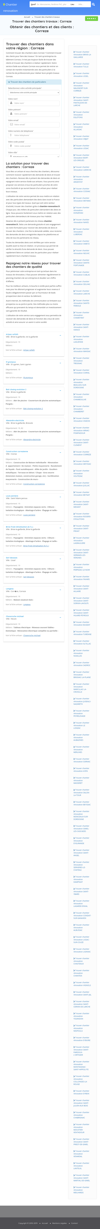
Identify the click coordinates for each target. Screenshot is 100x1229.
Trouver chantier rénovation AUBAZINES (81, 737)
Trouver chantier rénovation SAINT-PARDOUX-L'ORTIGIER (81, 1051)
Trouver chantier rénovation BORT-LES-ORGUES (81, 158)
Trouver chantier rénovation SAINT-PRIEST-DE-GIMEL (81, 1142)
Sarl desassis (28, 577)
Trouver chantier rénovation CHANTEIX (81, 973)
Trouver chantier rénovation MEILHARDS (81, 1190)
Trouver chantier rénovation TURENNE (82, 632)
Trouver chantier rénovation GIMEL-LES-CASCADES (81, 828)
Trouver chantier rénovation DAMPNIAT (81, 879)
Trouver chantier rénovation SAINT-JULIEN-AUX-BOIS (81, 1103)
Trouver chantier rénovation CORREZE (82, 453)
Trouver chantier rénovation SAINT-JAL (82, 993)
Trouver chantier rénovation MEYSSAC (82, 462)
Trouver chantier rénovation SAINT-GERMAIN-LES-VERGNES (81, 554)
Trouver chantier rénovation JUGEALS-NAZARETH (82, 701)
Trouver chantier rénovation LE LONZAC (81, 725)
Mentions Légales (59, 1223)
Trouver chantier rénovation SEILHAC (82, 282)
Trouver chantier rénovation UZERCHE (82, 168)
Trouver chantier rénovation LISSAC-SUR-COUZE (81, 939)
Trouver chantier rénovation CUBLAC (82, 273)
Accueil (27, 17)
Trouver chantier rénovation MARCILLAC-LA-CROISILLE (81, 688)
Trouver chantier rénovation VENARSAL (81, 1154)
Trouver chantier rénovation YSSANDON (81, 1016)
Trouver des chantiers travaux (47, 17)
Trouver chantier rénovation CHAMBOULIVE (81, 397)
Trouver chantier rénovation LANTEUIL (81, 1166)
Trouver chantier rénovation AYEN (81, 769)
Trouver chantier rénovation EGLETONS (81, 115)
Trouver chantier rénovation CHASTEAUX (81, 961)
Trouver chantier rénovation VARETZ (82, 242)
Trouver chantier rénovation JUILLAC (82, 484)
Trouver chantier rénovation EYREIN (81, 1092)
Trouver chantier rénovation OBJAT (81, 137)
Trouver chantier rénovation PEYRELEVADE (81, 713)
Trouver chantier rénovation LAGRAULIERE (81, 540)
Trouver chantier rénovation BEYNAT (82, 493)
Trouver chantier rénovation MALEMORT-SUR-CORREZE (81, 87)
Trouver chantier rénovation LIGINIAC (82, 950)
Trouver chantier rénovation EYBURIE (82, 1038)
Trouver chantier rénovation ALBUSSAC (81, 927)
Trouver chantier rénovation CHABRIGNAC (81, 1115)
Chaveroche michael (32, 635)
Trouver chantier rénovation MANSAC (82, 350)
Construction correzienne (34, 484)
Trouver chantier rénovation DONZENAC (81, 210)
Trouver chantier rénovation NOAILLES (81, 653)
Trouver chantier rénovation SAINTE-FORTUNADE (82, 263)
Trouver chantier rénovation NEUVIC (82, 251)
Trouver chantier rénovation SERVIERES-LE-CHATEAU (81, 866)
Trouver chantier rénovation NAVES (81, 221)
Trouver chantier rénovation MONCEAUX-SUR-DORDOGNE (81, 815)
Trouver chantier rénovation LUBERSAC (81, 232)
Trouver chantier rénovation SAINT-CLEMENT (81, 442)
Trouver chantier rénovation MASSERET (81, 780)
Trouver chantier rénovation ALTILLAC (82, 642)
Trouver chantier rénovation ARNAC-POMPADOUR (82, 430)
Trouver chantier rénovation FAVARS (82, 577)
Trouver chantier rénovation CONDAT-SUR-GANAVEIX (82, 915)
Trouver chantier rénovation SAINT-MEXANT (81, 504)
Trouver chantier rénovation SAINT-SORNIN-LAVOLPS (81, 600)
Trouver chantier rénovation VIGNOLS (82, 983)
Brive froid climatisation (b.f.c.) (36, 546)
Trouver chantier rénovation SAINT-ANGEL (81, 853)
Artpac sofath (29, 350)
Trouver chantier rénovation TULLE (81, 65)
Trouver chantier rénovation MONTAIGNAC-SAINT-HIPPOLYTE (81, 1065)
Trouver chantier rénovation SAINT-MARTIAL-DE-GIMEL (82, 1178)
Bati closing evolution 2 (33, 408)
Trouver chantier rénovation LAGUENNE (81, 339)
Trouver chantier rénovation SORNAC (82, 760)
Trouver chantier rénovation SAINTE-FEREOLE (82, 303)
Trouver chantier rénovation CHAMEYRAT (81, 315)
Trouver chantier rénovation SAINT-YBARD (81, 891)
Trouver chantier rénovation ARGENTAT (81, 179)
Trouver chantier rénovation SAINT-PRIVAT (81, 528)
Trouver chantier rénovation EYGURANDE (81, 840)
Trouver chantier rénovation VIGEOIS (82, 419)
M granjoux (28, 377)
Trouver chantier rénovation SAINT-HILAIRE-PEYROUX (81, 613)
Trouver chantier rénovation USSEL (81, 74)
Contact (74, 1223)
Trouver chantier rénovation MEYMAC (82, 199)
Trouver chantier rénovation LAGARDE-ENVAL (81, 903)
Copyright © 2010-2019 (27, 1223)
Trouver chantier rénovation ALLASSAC (81, 127)
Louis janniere (29, 515)
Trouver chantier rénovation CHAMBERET (81, 409)
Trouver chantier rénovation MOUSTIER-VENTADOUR (81, 1128)
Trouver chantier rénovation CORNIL (82, 371)
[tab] (33, 335)
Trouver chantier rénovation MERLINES (81, 749)
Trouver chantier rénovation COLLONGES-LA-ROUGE (81, 1080)
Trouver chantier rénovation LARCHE (82, 292)
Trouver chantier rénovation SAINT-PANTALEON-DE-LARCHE (81, 101)
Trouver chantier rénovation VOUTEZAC (81, 473)
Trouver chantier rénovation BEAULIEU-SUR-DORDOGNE (81, 383)
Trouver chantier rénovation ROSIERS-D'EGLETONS (82, 516)
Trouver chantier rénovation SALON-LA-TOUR (82, 792)
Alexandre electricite (32, 439)
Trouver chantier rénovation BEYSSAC (82, 803)
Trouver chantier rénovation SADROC (82, 663)
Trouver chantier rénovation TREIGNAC (81, 361)
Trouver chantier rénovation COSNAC (82, 190)
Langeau (27, 604)
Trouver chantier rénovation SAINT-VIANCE (81, 327)
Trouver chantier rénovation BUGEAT (82, 623)
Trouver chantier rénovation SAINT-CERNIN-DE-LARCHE (82, 1004)
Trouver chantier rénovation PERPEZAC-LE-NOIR (82, 567)
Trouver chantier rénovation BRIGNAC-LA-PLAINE (82, 674)
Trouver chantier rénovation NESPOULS (81, 1028)
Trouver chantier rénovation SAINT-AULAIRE (81, 588)
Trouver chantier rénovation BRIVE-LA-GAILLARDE (82, 54)
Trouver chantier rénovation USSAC (81, 147)
